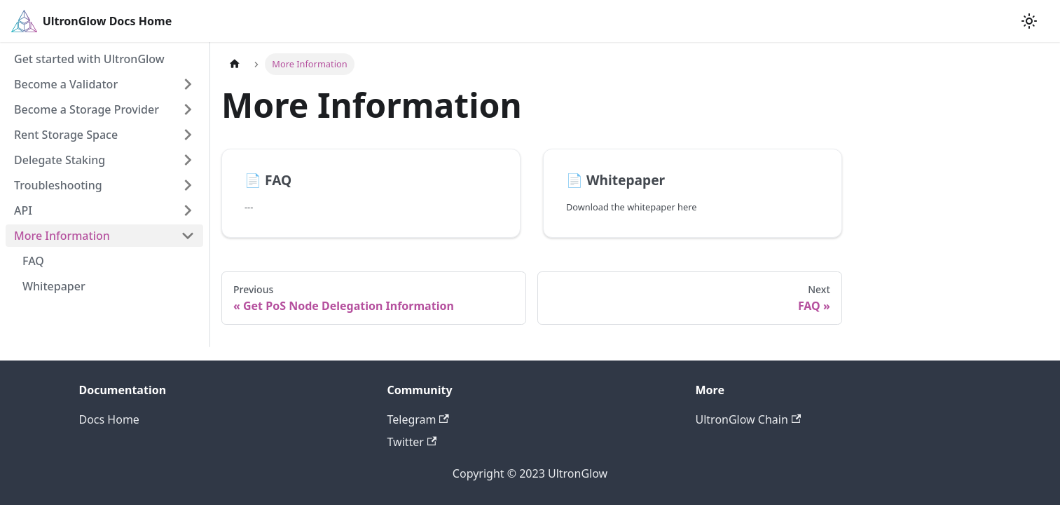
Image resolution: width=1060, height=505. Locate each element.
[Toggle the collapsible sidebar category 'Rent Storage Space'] (187, 134)
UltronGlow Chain (748, 419)
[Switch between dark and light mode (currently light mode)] (1029, 21)
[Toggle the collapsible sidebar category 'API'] (187, 210)
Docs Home (109, 419)
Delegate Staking (59, 160)
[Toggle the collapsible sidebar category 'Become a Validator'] (187, 84)
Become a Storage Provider (86, 109)
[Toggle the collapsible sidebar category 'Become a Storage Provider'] (187, 109)
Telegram (418, 419)
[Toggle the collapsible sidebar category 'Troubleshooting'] (187, 185)
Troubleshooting (58, 185)
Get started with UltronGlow (89, 59)
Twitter (412, 442)
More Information (62, 235)
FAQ (33, 261)
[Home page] (234, 64)
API (23, 210)
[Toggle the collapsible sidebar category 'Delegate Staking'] (187, 160)
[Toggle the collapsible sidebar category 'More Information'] (187, 235)
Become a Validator (66, 84)
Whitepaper (53, 286)
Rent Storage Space (66, 134)
